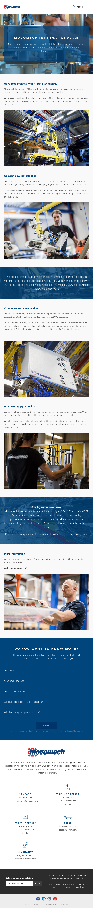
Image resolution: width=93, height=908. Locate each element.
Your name (9, 670)
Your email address (14, 680)
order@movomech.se (68, 826)
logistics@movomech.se (68, 829)
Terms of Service (73, 731)
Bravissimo (63, 904)
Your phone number (14, 691)
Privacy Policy (57, 731)
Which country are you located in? (22, 712)
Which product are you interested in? (23, 701)
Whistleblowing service (69, 885)
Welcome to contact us (15, 568)
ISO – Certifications (81, 885)
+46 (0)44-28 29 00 (25, 855)
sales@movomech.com (25, 858)
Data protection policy (55, 885)
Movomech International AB (25, 800)
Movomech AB (25, 797)
